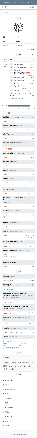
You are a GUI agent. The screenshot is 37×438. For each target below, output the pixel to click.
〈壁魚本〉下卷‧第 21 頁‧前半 (26, 341)
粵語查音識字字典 (19, 80)
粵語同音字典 (18, 83)
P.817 (32, 302)
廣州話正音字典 (18, 64)
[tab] (6, 13)
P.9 (33, 266)
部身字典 (16, 90)
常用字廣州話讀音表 (20, 73)
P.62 (31, 75)
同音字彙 (16, 86)
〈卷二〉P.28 (30, 237)
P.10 (32, 332)
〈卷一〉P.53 (30, 235)
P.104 (32, 83)
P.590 (32, 313)
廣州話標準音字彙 (19, 77)
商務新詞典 (17, 70)
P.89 (32, 280)
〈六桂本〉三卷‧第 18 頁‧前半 (26, 343)
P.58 (32, 246)
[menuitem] (18, 380)
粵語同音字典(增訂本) (20, 67)
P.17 (32, 254)
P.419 (32, 323)
